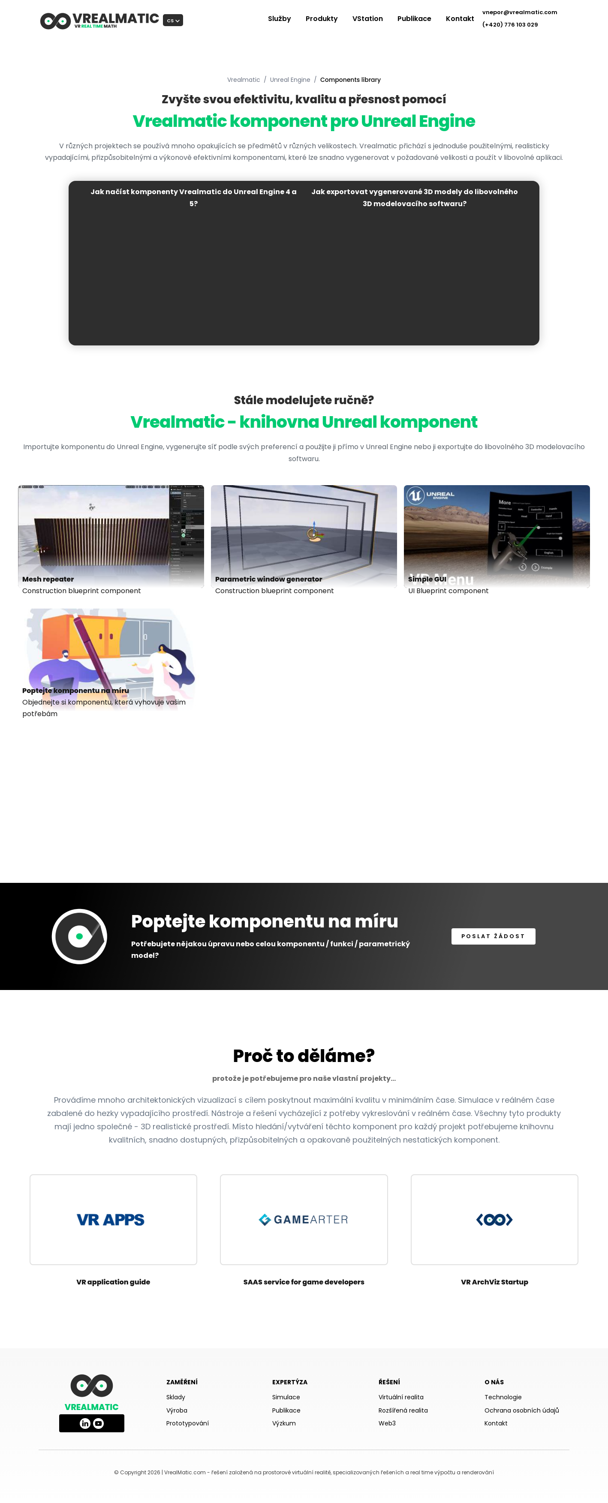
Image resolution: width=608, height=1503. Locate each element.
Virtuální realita (401, 1397)
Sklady (175, 1397)
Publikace (414, 19)
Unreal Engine (290, 79)
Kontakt (460, 19)
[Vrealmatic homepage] (91, 1385)
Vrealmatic (243, 79)
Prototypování (187, 1423)
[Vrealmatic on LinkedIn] (85, 1421)
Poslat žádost (493, 936)
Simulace (286, 1397)
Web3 (387, 1423)
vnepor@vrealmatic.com (519, 12)
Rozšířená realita (403, 1410)
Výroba (176, 1410)
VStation (367, 19)
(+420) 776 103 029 (510, 25)
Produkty (322, 19)
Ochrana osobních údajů (522, 1410)
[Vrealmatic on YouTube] (98, 1421)
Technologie (503, 1397)
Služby (279, 19)
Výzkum (284, 1423)
